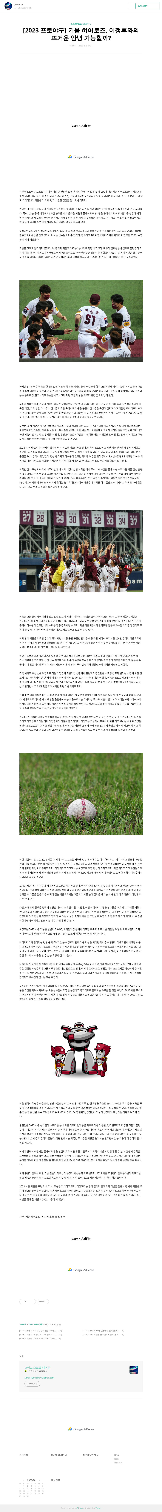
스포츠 (23, 1324)
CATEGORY (147, 6)
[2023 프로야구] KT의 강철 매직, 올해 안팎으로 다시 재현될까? (102, 1330)
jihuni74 (20, 4)
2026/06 (31, 1480)
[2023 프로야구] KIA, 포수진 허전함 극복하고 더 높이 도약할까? (38, 1330)
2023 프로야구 (35, 1324)
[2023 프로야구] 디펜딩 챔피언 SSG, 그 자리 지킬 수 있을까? (38, 1338)
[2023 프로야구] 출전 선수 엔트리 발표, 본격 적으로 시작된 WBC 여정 (102, 1334)
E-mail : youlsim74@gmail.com (39, 1377)
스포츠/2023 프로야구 (81, 23)
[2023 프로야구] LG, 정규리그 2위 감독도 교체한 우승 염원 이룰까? (38, 1334)
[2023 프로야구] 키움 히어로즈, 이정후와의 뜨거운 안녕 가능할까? (81, 34)
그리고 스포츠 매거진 (37, 1367)
